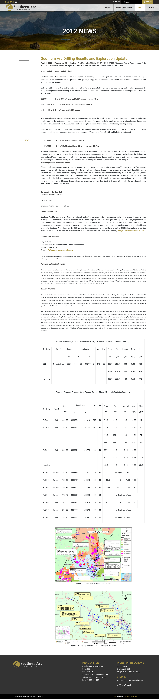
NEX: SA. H (9, 2)
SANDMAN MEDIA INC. (131, 696)
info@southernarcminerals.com (131, 231)
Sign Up (148, 2)
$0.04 (17, 2)
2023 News (24, 56)
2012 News (24, 140)
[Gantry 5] (21, 7)
